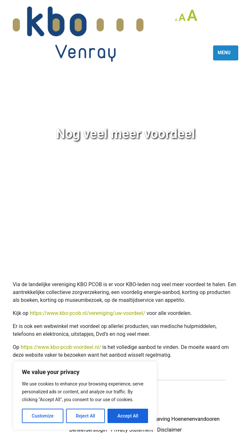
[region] (85, 395)
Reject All (85, 415)
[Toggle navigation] (225, 52)
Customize (43, 415)
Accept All (127, 415)
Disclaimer (169, 430)
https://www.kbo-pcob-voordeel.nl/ (61, 347)
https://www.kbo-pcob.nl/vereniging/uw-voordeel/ (87, 313)
